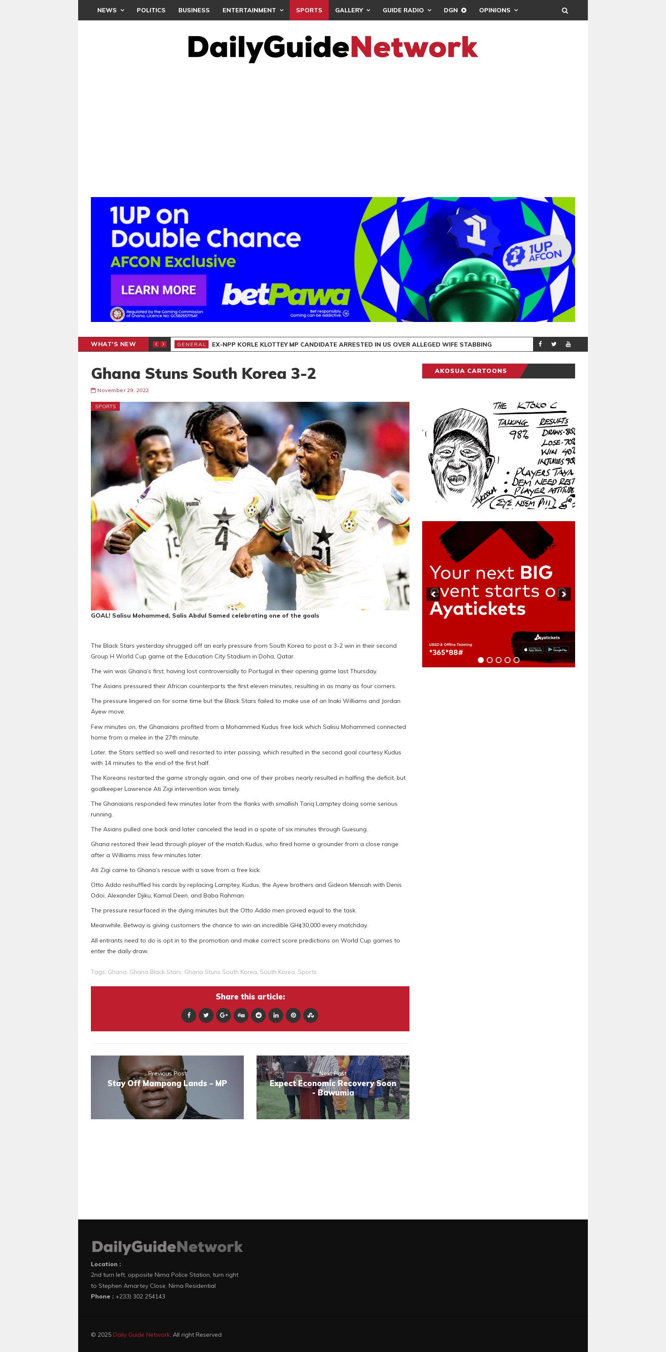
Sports (309, 10)
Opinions (495, 10)
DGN (451, 10)
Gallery (349, 10)
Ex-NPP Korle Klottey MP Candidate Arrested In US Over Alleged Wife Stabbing (352, 344)
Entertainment (249, 10)
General (192, 344)
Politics (151, 10)
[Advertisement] (333, 127)
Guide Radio (403, 10)
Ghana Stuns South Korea (220, 972)
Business (194, 10)
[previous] (433, 594)
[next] (564, 594)
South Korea (277, 972)
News (107, 10)
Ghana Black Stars (155, 972)
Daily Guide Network (141, 1334)
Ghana (117, 972)
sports (307, 972)
